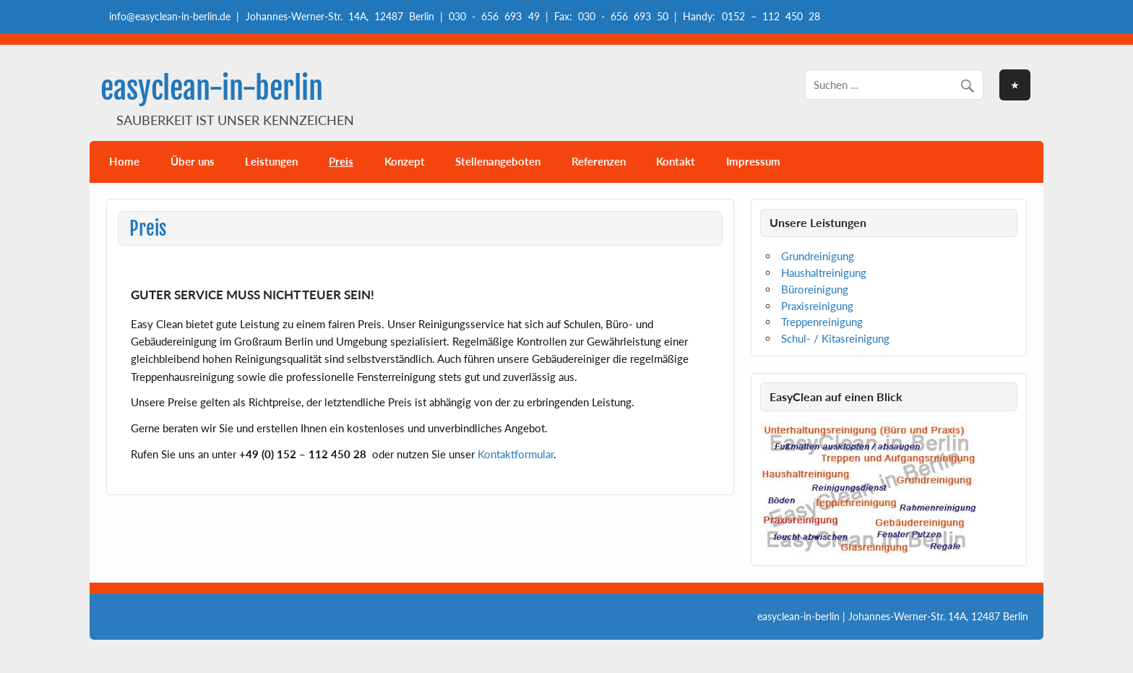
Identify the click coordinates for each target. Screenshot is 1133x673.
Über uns (193, 161)
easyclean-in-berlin (211, 88)
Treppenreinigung (822, 321)
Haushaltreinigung (823, 272)
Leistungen (271, 161)
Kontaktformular (515, 453)
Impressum (753, 161)
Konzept (404, 161)
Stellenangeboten (497, 161)
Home (124, 161)
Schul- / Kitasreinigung (835, 338)
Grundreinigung (817, 255)
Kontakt (675, 161)
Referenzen (599, 161)
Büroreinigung (814, 289)
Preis (341, 161)
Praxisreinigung (817, 305)
